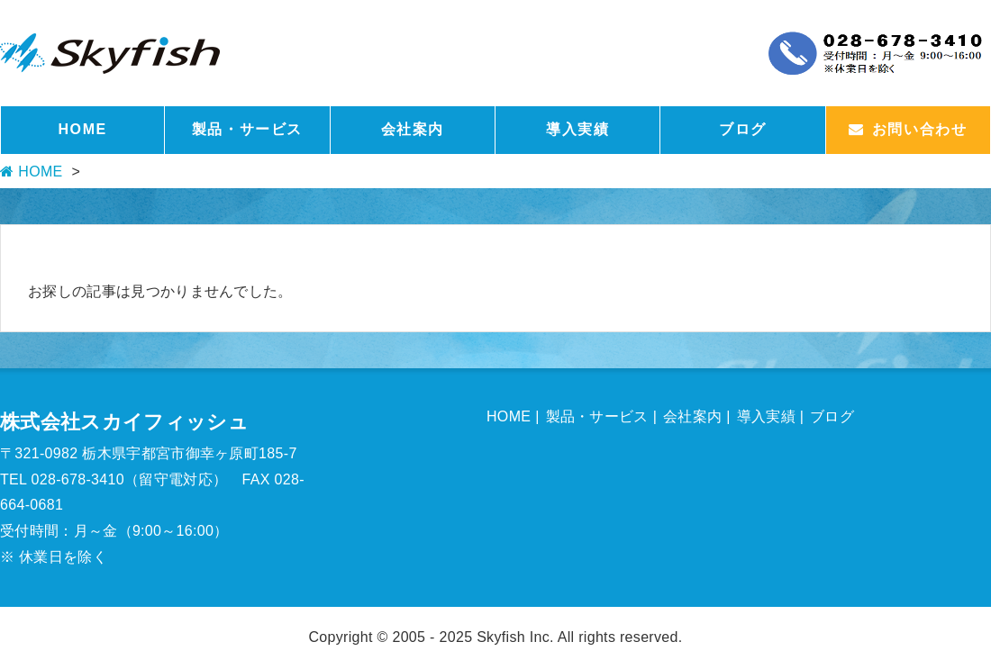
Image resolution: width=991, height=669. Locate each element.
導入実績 (577, 129)
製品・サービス (247, 129)
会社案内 (412, 129)
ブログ (743, 129)
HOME (82, 129)
